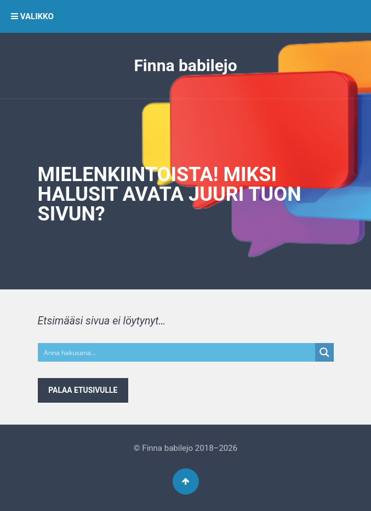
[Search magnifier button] (324, 352)
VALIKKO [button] (32, 16)
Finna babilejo (185, 65)
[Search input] (177, 352)
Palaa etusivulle (82, 390)
